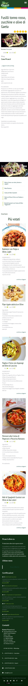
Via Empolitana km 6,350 (10, 631)
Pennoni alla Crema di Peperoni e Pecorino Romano (13, 437)
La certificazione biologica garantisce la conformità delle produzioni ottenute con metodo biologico (14, 607)
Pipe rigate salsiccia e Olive (12, 304)
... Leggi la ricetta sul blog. (7, 65)
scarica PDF (5, 582)
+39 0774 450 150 (9, 658)
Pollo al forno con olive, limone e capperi (13, 183)
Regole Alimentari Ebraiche (13, 614)
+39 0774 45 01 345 (9, 668)
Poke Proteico (8, 188)
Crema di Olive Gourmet (10, 193)
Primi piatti (9, 49)
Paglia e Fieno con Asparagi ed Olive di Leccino (13, 364)
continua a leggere (21, 279)
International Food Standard (11, 585)
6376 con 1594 (9, 254)
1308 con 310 (9, 52)
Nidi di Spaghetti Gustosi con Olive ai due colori (13, 498)
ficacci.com (23, 678)
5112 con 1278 (9, 368)
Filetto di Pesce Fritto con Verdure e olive (13, 198)
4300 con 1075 (9, 503)
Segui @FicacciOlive (17, 683)
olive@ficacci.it (8, 672)
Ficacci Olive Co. (14, 567)
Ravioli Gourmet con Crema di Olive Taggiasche (13, 204)
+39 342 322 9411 (8, 648)
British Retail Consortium (11, 577)
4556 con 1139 (9, 441)
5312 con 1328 (9, 307)
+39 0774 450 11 (8, 653)
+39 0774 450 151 (9, 663)
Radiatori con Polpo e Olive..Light (10, 250)
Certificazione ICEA (9, 603)
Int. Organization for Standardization (13, 594)
